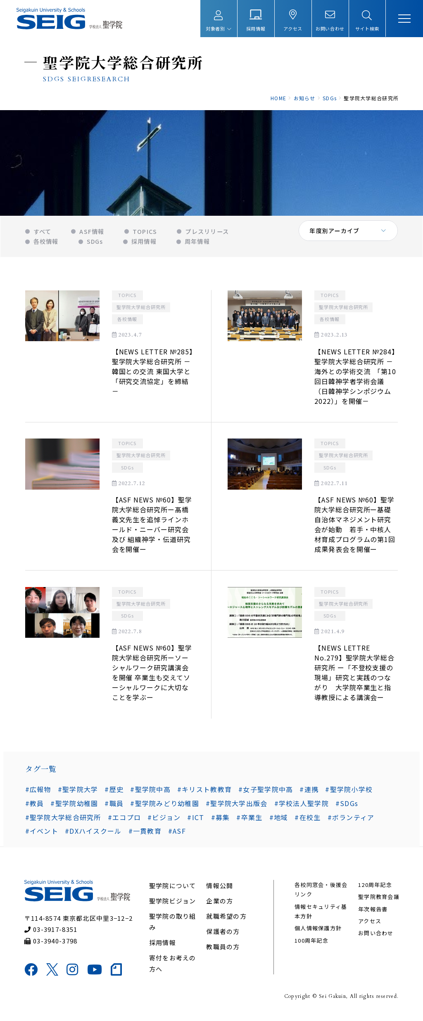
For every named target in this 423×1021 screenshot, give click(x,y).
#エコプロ (123, 820)
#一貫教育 (144, 834)
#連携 (308, 792)
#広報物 (38, 792)
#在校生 (308, 820)
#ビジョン (164, 820)
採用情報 (162, 946)
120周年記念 (375, 889)
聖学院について (172, 889)
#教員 (388, 792)
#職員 (88, 806)
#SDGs (320, 806)
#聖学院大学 (77, 792)
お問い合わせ (375, 937)
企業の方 (219, 905)
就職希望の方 (226, 920)
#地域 (278, 820)
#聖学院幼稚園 (48, 806)
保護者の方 (223, 935)
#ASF (176, 834)
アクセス (369, 925)
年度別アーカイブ (335, 235)
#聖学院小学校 (349, 792)
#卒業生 (249, 820)
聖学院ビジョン (172, 905)
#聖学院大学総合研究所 (63, 820)
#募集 (220, 820)
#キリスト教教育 (204, 792)
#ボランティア (350, 820)
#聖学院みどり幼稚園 (139, 806)
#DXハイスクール (92, 834)
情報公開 (219, 889)
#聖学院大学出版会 (211, 806)
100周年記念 (311, 944)
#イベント (41, 834)
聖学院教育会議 (378, 901)
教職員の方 (223, 950)
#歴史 (114, 792)
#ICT (195, 820)
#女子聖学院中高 (265, 792)
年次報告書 (372, 913)
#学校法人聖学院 (275, 806)
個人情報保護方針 (318, 932)
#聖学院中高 (150, 792)
